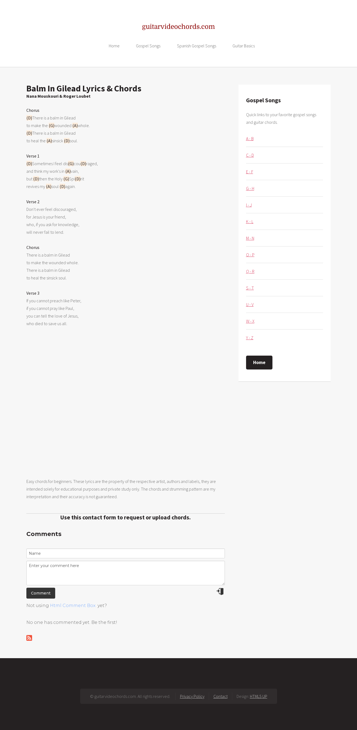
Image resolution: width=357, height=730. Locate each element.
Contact (220, 696)
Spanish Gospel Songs (196, 45)
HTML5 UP (258, 696)
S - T (250, 288)
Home (114, 45)
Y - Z (249, 337)
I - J (249, 205)
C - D (250, 155)
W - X (250, 321)
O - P (250, 254)
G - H (250, 188)
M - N (250, 238)
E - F (249, 171)
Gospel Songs (148, 45)
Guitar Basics (243, 45)
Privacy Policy (192, 696)
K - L (249, 221)
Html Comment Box (72, 605)
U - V (250, 304)
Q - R (250, 271)
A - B (250, 138)
